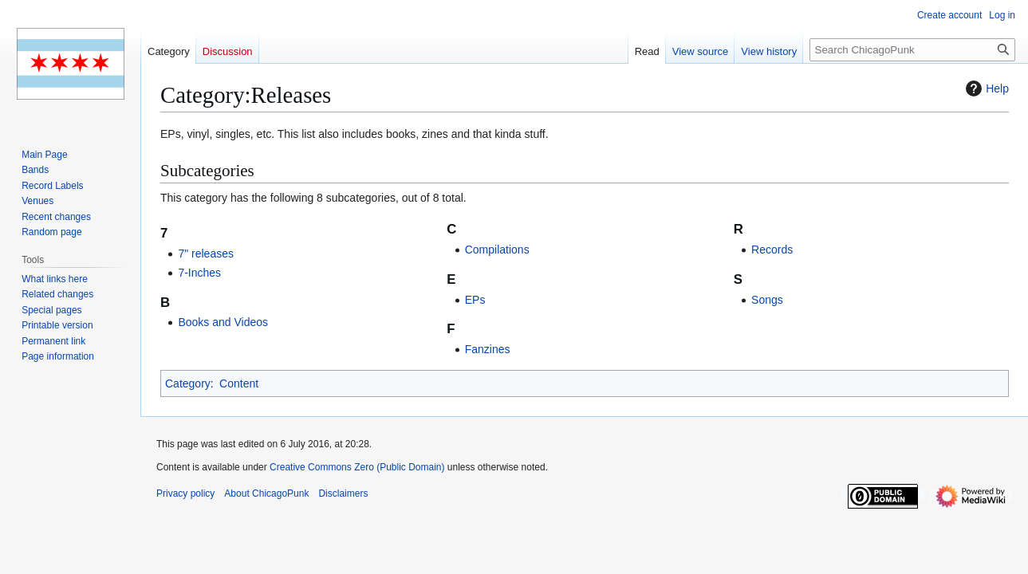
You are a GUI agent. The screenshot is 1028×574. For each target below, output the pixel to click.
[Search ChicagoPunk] (912, 49)
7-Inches (199, 272)
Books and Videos (223, 322)
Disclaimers (343, 493)
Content (238, 383)
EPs (475, 299)
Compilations (497, 249)
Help (985, 88)
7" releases (206, 253)
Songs (767, 299)
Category (188, 383)
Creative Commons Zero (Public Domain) (357, 467)
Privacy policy (185, 493)
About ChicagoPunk (266, 493)
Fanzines (487, 349)
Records (772, 249)
